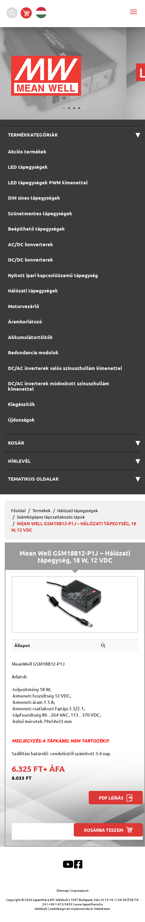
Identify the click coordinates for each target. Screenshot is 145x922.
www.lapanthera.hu (88, 904)
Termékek (41, 510)
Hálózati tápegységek (77, 510)
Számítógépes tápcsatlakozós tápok (51, 517)
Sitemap (63, 890)
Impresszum (80, 890)
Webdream (102, 908)
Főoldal (18, 510)
